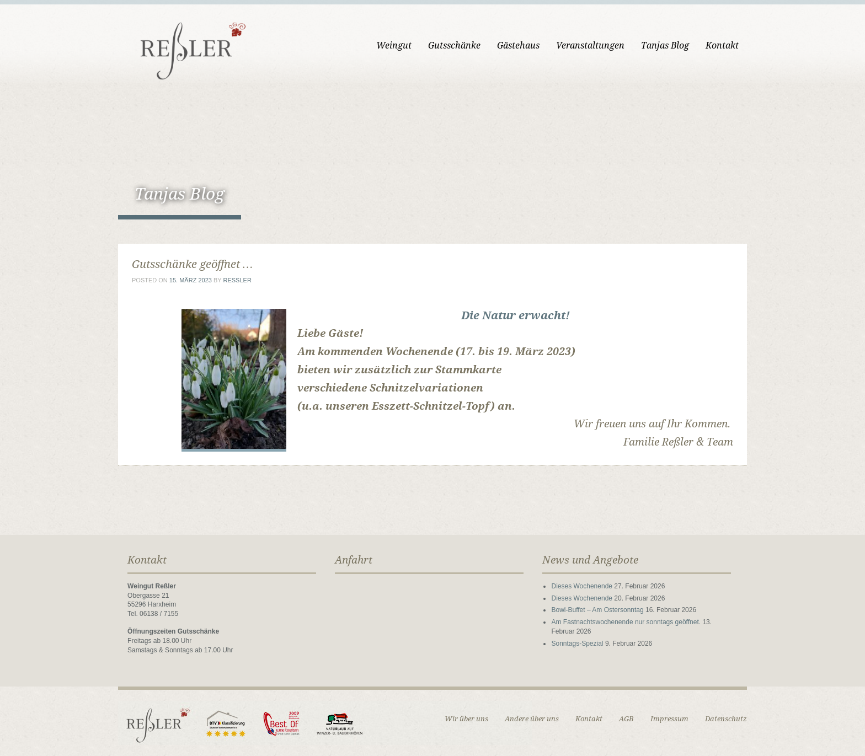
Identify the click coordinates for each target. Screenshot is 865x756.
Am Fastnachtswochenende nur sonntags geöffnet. (626, 622)
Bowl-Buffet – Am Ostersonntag (597, 610)
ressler (237, 280)
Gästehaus (518, 45)
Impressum (669, 719)
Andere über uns (532, 719)
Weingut (394, 45)
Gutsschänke (454, 45)
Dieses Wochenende (581, 586)
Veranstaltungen (590, 45)
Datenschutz (726, 719)
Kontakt (722, 45)
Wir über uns (466, 719)
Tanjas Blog (665, 45)
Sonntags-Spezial (577, 643)
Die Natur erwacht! (515, 315)
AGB (626, 719)
